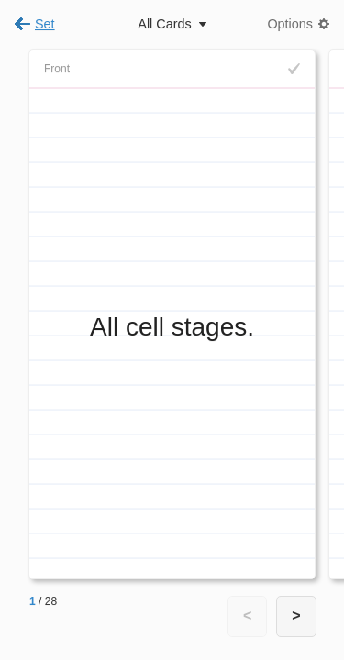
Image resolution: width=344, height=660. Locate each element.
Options (290, 23)
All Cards (164, 23)
